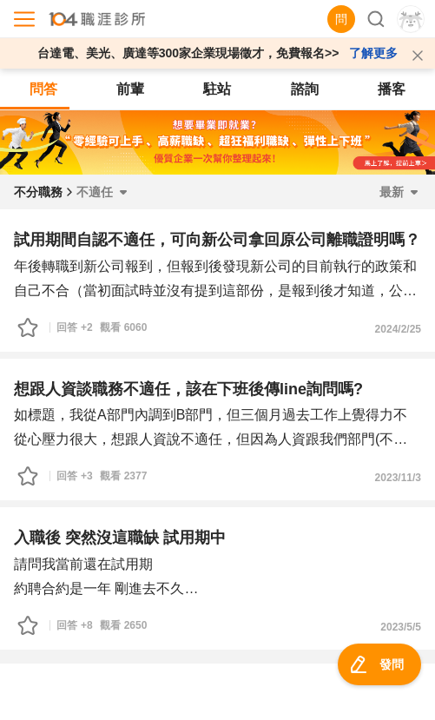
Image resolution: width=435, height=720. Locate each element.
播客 (391, 89)
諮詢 (305, 89)
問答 (43, 89)
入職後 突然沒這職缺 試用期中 (120, 537)
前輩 (130, 89)
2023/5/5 (400, 627)
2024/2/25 (398, 329)
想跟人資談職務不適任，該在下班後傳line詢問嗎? (188, 389)
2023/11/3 (398, 478)
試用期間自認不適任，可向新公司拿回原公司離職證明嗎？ (217, 239)
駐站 (217, 89)
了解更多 (373, 53)
